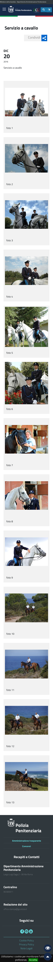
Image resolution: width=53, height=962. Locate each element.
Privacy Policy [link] (26, 944)
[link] (4, 9)
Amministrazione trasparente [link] (26, 840)
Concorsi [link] (26, 846)
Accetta (33, 960)
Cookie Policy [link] (26, 940)
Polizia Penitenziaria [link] (23, 10)
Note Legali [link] (26, 948)
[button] (49, 9)
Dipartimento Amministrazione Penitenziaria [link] (31, 2)
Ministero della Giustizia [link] (8, 2)
